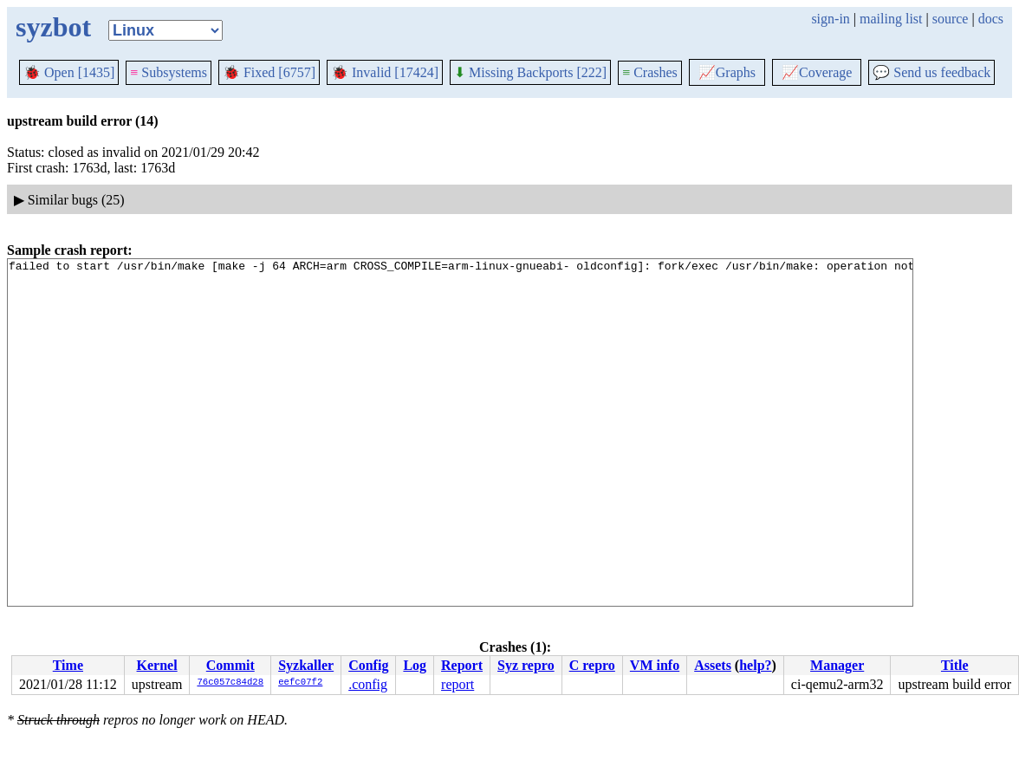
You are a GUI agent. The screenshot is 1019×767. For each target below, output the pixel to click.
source (950, 18)
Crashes (650, 72)
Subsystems (168, 72)
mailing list (891, 18)
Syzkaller (306, 665)
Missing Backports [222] (530, 72)
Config (368, 665)
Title (955, 665)
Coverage (817, 72)
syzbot (53, 26)
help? (755, 665)
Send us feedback (931, 72)
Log (414, 665)
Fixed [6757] (269, 72)
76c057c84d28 (230, 683)
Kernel (157, 665)
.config (367, 684)
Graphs (727, 72)
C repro (592, 665)
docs (990, 18)
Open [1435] (68, 72)
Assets (712, 665)
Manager (837, 665)
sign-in (830, 18)
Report (462, 665)
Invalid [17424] (384, 72)
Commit (230, 665)
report (457, 684)
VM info (654, 665)
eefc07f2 (300, 683)
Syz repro (526, 665)
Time (68, 665)
